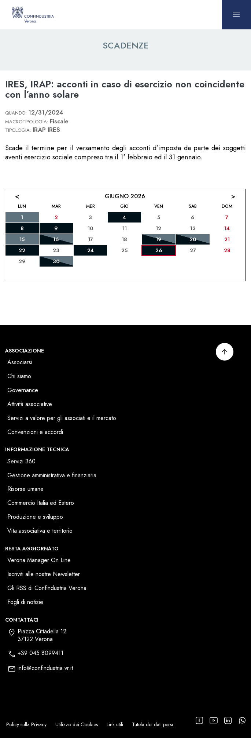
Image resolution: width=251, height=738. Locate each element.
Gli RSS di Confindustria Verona (46, 588)
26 (158, 250)
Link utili (115, 724)
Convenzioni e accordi (35, 432)
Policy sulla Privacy (26, 724)
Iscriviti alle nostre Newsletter (43, 574)
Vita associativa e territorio (40, 531)
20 (192, 239)
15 (22, 239)
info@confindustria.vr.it (45, 668)
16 (56, 239)
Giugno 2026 (125, 196)
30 (56, 261)
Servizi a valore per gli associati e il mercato (61, 418)
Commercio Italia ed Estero (40, 503)
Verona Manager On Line (39, 560)
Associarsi (19, 362)
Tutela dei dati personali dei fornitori (170, 724)
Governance (22, 390)
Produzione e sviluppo (35, 517)
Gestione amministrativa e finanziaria (51, 476)
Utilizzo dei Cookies (76, 724)
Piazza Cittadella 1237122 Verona (42, 635)
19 (159, 239)
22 (22, 250)
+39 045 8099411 (40, 653)
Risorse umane (25, 489)
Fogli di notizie (25, 602)
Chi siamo (19, 376)
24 (90, 250)
